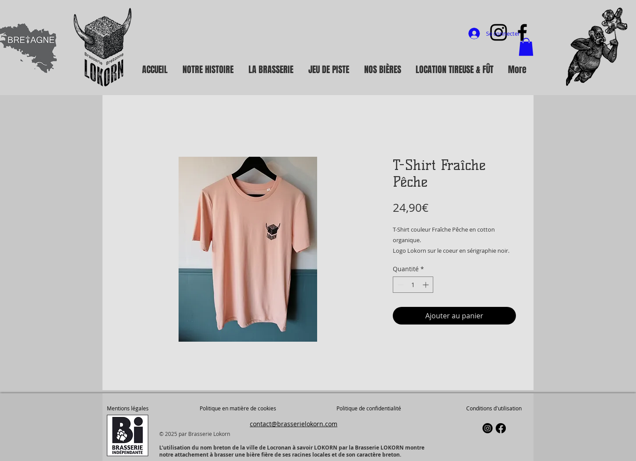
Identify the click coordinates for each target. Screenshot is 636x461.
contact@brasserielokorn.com (293, 424)
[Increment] (426, 284)
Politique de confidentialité (368, 408)
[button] (526, 47)
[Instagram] (487, 428)
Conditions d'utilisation (494, 408)
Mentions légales (128, 408)
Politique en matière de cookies (239, 408)
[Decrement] (399, 284)
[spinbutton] (413, 284)
